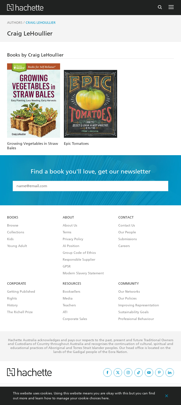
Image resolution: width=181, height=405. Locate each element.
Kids (10, 239)
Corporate (16, 283)
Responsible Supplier (79, 259)
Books (12, 217)
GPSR (67, 266)
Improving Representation (138, 305)
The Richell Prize (20, 312)
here (105, 398)
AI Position (71, 246)
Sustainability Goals (133, 312)
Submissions (127, 239)
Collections (15, 232)
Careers (124, 246)
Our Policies (127, 298)
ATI (65, 312)
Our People (127, 232)
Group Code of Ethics (79, 253)
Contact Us (126, 225)
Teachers (69, 305)
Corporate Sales (75, 319)
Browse (12, 225)
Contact (126, 217)
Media (68, 298)
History (12, 305)
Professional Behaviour (136, 319)
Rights (12, 298)
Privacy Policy (73, 239)
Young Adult (17, 246)
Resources (72, 283)
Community (128, 283)
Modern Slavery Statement (83, 273)
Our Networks (129, 291)
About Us (70, 225)
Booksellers (71, 291)
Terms (67, 232)
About (68, 217)
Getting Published (21, 291)
